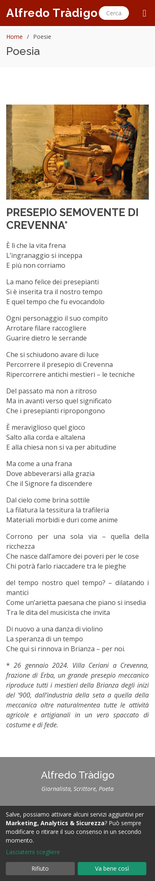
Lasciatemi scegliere (33, 852)
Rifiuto (40, 868)
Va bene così (112, 868)
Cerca (114, 13)
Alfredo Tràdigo (52, 13)
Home (14, 36)
